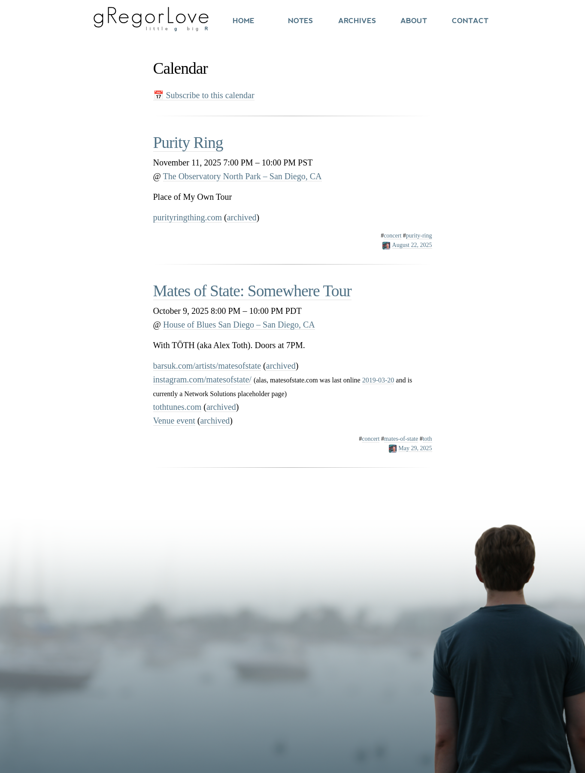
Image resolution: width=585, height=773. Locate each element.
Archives (357, 21)
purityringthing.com (187, 217)
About (413, 21)
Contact (470, 21)
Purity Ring (188, 142)
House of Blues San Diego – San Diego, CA (239, 324)
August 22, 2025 (412, 245)
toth (427, 439)
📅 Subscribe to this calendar (204, 95)
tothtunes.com (177, 407)
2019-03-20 (378, 380)
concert (392, 235)
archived (242, 217)
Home (244, 21)
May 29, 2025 (415, 448)
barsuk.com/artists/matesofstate (207, 365)
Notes (300, 21)
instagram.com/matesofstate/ (202, 379)
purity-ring (419, 235)
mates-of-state (401, 439)
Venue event (174, 420)
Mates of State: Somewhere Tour (252, 291)
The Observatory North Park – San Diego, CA (242, 176)
